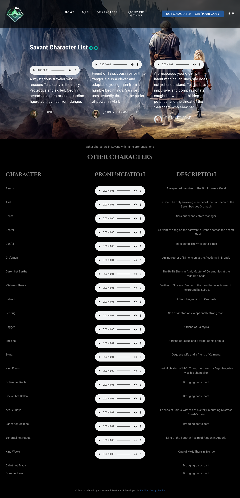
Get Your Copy (207, 14)
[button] (91, 48)
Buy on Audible (178, 14)
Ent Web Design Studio (152, 490)
